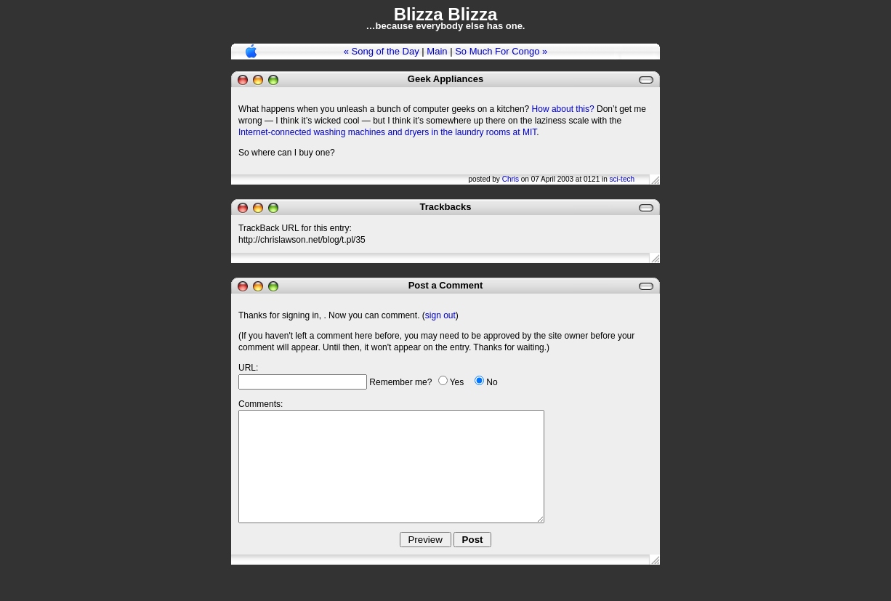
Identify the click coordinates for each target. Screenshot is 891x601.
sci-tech (622, 179)
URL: (248, 368)
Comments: (260, 404)
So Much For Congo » (501, 51)
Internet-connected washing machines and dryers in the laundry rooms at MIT (387, 132)
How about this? (563, 109)
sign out (440, 315)
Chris (510, 179)
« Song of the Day (381, 51)
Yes (457, 382)
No (491, 382)
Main (437, 51)
